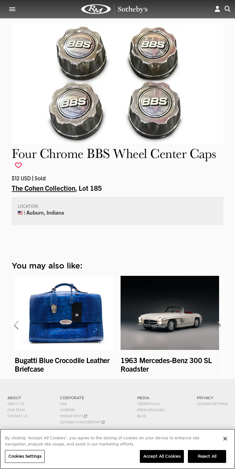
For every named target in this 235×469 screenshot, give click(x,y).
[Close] (225, 438)
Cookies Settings (212, 404)
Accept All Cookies (162, 456)
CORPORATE (72, 398)
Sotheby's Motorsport (82, 422)
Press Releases (151, 410)
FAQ (63, 404)
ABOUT (14, 398)
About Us (15, 404)
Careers (67, 410)
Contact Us (17, 416)
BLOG (141, 416)
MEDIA (143, 398)
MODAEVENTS (73, 416)
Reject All (207, 456)
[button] (217, 9)
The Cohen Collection (43, 187)
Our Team (16, 410)
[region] (117, 449)
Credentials (148, 404)
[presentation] (16, 325)
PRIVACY (205, 398)
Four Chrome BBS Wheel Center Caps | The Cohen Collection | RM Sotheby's (114, 9)
